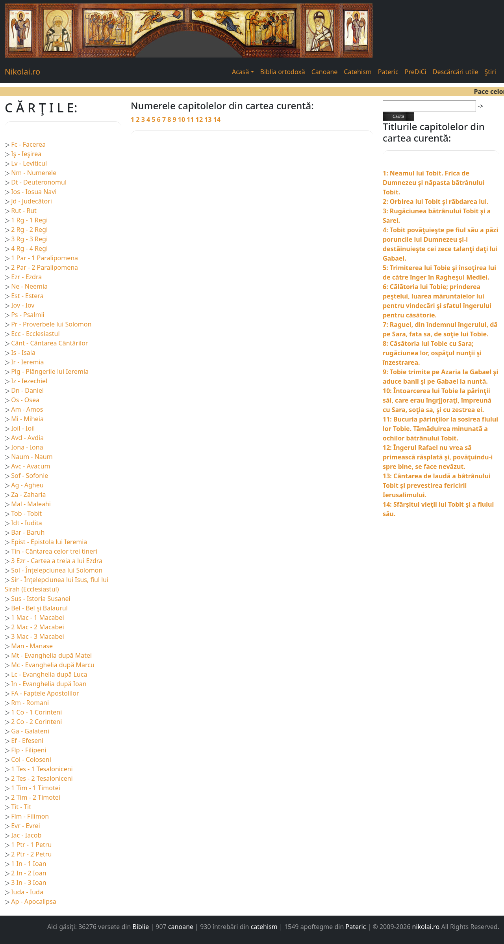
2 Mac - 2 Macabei (37, 627)
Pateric (388, 71)
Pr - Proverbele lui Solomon (51, 324)
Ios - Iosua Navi (33, 191)
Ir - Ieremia (27, 362)
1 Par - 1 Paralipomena (44, 258)
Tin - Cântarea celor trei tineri (54, 551)
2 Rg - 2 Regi (29, 229)
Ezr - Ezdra (26, 276)
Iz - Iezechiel (29, 381)
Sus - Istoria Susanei (40, 598)
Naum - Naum (31, 456)
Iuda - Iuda (27, 892)
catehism (264, 926)
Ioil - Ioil (23, 428)
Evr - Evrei (25, 825)
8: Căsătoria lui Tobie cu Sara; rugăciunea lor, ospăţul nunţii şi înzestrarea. (432, 353)
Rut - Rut (24, 210)
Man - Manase (32, 646)
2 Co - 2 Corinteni (36, 721)
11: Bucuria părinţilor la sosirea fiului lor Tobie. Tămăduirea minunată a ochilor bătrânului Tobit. (440, 428)
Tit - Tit (21, 806)
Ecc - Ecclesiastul (35, 333)
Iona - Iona (27, 447)
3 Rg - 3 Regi (29, 239)
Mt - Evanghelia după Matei (51, 655)
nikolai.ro (426, 926)
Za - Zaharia (28, 494)
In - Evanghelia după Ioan (49, 683)
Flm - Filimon (30, 816)
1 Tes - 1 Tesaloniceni (42, 769)
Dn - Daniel (27, 390)
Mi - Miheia (27, 418)
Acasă (240, 71)
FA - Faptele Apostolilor (45, 693)
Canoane (324, 71)
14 (216, 119)
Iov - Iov (22, 305)
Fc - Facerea (28, 144)
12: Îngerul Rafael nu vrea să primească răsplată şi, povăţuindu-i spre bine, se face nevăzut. (438, 457)
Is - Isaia (23, 352)
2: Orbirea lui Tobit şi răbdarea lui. (436, 201)
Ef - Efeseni (27, 740)
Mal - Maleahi (31, 504)
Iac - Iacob (26, 835)
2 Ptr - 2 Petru (31, 854)
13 (208, 119)
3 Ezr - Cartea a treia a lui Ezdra (56, 560)
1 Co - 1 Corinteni (36, 712)
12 (200, 119)
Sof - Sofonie (29, 475)
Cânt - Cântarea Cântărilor (49, 343)
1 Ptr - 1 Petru (31, 844)
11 (191, 119)
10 (182, 119)
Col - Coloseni (31, 759)
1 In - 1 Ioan (28, 863)
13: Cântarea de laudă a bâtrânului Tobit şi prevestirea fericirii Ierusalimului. (437, 485)
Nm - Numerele (33, 172)
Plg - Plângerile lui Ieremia (50, 371)
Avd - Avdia (27, 437)
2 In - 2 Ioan (28, 873)
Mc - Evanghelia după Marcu (52, 664)
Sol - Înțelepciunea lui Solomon (56, 570)
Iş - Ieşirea (26, 153)
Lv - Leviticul (29, 163)
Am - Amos (27, 409)
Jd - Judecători (31, 201)
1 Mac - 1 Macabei (37, 617)
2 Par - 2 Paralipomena (44, 267)
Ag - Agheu (27, 485)
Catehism (358, 71)
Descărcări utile (455, 71)
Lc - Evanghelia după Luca (49, 674)
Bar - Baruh (27, 532)
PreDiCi (415, 71)
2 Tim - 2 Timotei (35, 797)
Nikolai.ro (22, 71)
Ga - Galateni (30, 731)
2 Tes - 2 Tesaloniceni (42, 778)
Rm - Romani (30, 702)
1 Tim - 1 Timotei (35, 788)
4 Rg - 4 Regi (29, 248)
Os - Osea (25, 400)
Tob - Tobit (26, 513)
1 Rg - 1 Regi (29, 220)
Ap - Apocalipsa (33, 901)
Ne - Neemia (29, 286)
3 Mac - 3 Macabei (37, 636)
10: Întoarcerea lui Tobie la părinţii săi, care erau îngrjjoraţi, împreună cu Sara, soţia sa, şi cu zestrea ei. (437, 400)
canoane (180, 926)
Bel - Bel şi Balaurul (39, 608)
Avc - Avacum (30, 466)
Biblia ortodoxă (282, 71)
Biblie (141, 926)
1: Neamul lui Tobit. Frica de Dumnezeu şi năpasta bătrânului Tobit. (434, 182)
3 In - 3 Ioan (28, 882)
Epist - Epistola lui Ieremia (49, 541)
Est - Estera (27, 295)
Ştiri (490, 71)
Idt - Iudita (26, 523)
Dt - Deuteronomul (39, 182)
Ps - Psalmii (27, 314)
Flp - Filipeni (28, 750)
